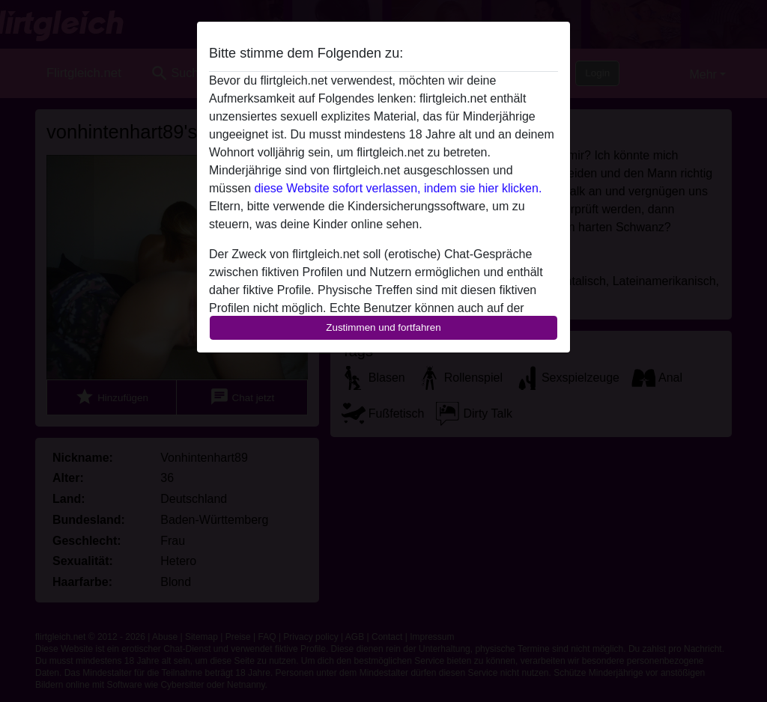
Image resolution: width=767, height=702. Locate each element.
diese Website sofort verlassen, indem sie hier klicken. (398, 188)
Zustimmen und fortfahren (383, 327)
